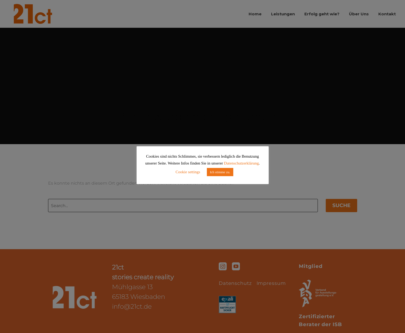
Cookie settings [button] (188, 172)
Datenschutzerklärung (241, 163)
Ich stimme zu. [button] (220, 172)
